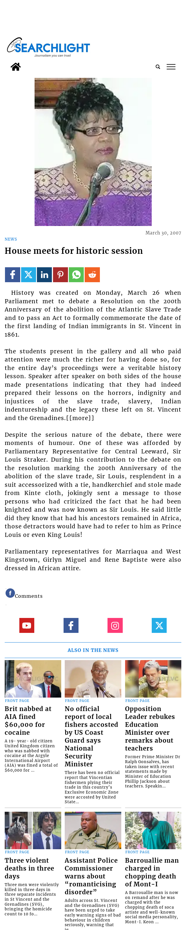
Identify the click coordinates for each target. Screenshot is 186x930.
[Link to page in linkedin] (44, 274)
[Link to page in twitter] (28, 274)
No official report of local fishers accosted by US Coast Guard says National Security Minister (91, 736)
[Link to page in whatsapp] (76, 274)
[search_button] (158, 67)
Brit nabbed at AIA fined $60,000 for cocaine (28, 721)
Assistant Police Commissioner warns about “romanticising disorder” (91, 876)
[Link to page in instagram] (114, 625)
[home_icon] (16, 67)
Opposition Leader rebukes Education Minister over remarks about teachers (150, 728)
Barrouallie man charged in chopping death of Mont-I (152, 872)
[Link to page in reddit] (92, 274)
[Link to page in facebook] (12, 274)
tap (171, 67)
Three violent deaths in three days (29, 868)
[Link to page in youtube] (26, 625)
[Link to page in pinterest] (60, 274)
